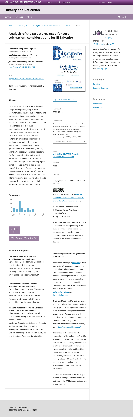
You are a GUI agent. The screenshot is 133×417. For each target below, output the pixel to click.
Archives (19, 17)
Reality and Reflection (23, 10)
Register (101, 2)
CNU (96, 44)
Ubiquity (108, 37)
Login (110, 2)
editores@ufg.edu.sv (61, 292)
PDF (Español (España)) (66, 99)
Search (122, 17)
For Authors (97, 107)
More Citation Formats (63, 141)
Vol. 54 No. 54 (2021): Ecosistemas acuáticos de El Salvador (48, 26)
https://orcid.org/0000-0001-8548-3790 (22, 67)
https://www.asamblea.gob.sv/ (68, 327)
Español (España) (100, 88)
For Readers (97, 103)
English (96, 84)
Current (8, 17)
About (57, 2)
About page (102, 68)
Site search (67, 2)
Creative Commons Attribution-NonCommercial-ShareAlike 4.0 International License (68, 197)
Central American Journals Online (22, 1)
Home (49, 2)
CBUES (111, 44)
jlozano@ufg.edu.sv (60, 295)
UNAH (101, 44)
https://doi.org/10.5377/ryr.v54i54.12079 (26, 78)
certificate (76, 262)
